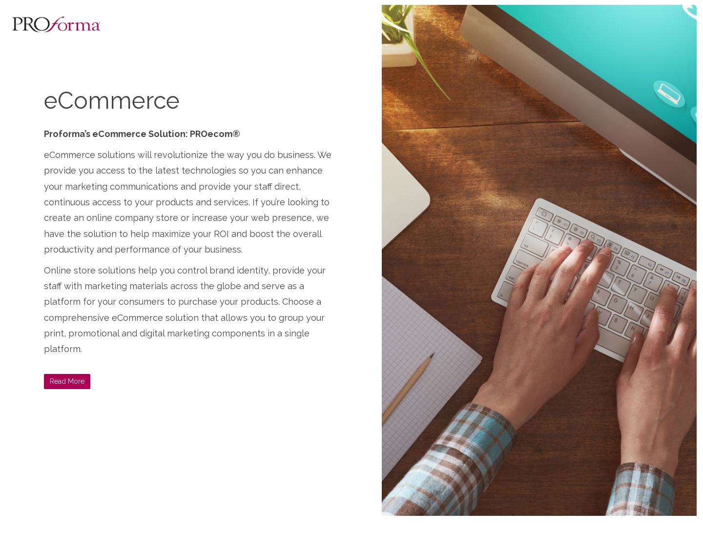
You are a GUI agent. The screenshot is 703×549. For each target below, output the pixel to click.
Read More (67, 381)
